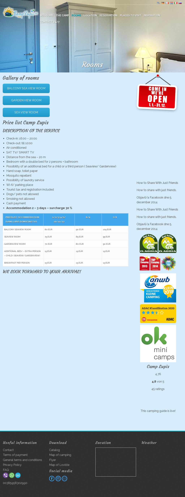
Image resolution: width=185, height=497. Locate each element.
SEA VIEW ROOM (26, 112)
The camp (62, 15)
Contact (8, 450)
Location (90, 15)
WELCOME (46, 15)
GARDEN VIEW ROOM (26, 100)
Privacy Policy (12, 465)
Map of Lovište (59, 465)
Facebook (156, 197)
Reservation (108, 15)
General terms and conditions (22, 460)
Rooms (76, 15)
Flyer (52, 460)
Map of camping (60, 455)
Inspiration (152, 15)
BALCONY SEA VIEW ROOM (26, 88)
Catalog (54, 450)
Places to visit (130, 15)
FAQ (6, 470)
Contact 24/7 (50, 21)
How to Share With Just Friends (157, 183)
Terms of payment (15, 455)
